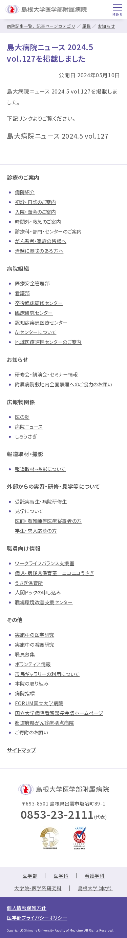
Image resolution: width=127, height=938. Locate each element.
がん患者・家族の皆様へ (40, 240)
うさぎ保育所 (29, 582)
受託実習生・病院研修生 (41, 501)
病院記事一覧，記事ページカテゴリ (41, 26)
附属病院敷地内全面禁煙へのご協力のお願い (63, 384)
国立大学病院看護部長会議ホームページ (59, 712)
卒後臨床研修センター (39, 302)
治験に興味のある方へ (39, 250)
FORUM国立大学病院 (39, 703)
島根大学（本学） (95, 888)
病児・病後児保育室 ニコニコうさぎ (54, 572)
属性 (86, 26)
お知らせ (106, 26)
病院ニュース (29, 426)
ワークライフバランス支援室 (44, 563)
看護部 (22, 293)
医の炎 (22, 416)
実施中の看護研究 (34, 644)
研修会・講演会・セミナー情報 (46, 374)
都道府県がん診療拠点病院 (44, 722)
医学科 (61, 875)
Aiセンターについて (35, 331)
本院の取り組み (31, 683)
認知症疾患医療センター (41, 322)
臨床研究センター (34, 312)
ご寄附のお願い (31, 732)
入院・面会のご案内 (35, 211)
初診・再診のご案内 (35, 201)
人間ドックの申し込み (38, 592)
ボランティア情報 (33, 664)
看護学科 (95, 875)
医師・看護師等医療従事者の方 (48, 520)
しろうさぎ (26, 436)
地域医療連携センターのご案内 (48, 341)
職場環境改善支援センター (44, 602)
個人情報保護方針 (26, 907)
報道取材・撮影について (40, 468)
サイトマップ (21, 750)
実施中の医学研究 (34, 634)
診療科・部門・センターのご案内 (48, 231)
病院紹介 (25, 192)
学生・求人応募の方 (36, 530)
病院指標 (25, 693)
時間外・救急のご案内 (38, 221)
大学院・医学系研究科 (37, 888)
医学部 (29, 875)
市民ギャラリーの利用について (47, 673)
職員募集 (25, 654)
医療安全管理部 (32, 283)
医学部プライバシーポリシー (37, 917)
